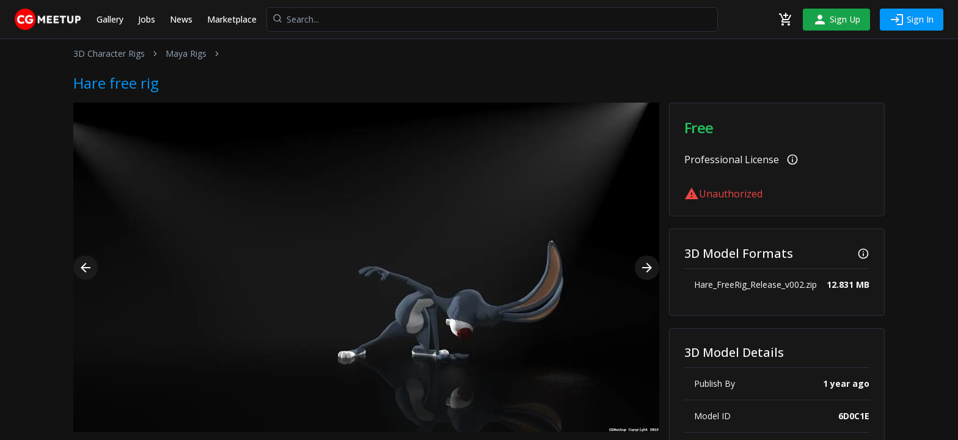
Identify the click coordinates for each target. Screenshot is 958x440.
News (181, 19)
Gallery (110, 19)
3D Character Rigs (109, 53)
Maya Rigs (186, 53)
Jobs (146, 19)
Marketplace (232, 19)
